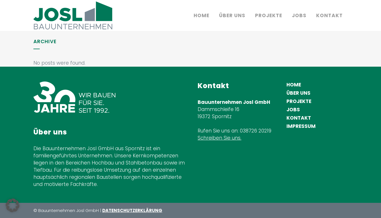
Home (293, 85)
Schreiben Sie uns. (219, 137)
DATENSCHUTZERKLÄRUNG (132, 210)
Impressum (301, 126)
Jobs (293, 109)
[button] (12, 205)
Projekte (298, 101)
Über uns (298, 93)
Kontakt (298, 118)
